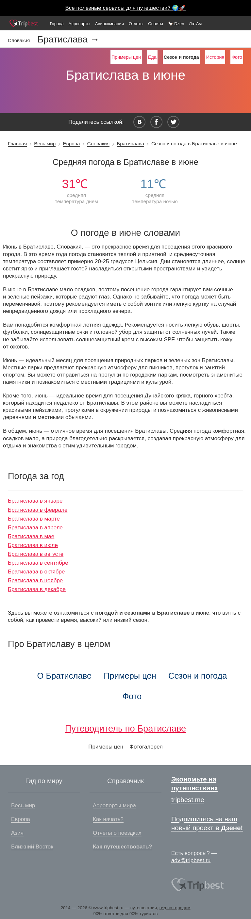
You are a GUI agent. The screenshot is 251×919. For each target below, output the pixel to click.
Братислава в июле (33, 545)
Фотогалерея (146, 747)
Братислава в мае (31, 536)
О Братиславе (64, 675)
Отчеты (136, 23)
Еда (152, 57)
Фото (236, 57)
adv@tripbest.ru (190, 860)
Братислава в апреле (35, 527)
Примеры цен (126, 57)
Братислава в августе (35, 554)
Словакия (98, 143)
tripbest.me (187, 799)
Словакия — (23, 40)
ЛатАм (195, 23)
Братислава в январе (35, 501)
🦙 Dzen (176, 23)
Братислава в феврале (37, 510)
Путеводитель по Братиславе (125, 728)
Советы (155, 23)
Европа (71, 143)
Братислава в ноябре (35, 580)
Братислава (130, 143)
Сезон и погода (197, 675)
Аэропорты (80, 23)
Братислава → (68, 39)
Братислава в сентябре (38, 563)
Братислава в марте (34, 519)
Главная (17, 143)
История (215, 57)
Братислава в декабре (37, 589)
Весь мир (45, 143)
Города (56, 23)
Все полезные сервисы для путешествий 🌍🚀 (125, 8)
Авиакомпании (109, 23)
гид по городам (175, 907)
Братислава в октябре (36, 572)
